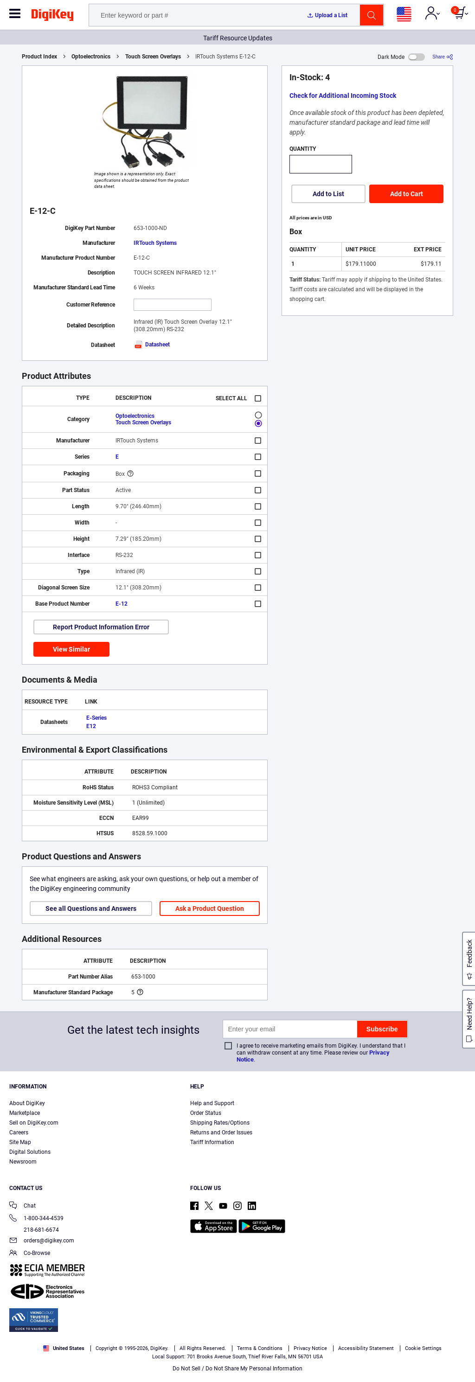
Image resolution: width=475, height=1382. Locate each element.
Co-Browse (29, 1253)
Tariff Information (212, 1142)
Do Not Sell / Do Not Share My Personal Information (237, 1368)
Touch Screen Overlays (153, 56)
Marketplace (24, 1113)
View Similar (71, 649)
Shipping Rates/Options (220, 1123)
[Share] (442, 57)
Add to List (328, 194)
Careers (18, 1132)
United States (63, 1348)
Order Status (205, 1113)
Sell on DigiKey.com (33, 1123)
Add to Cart (406, 194)
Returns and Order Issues (221, 1132)
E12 (91, 726)
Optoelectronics (90, 56)
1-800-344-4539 (36, 1219)
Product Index (39, 56)
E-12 (122, 604)
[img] (52, 16)
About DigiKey (27, 1103)
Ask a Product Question (209, 908)
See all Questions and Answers (90, 908)
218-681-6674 (34, 1230)
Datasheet (152, 344)
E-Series (96, 718)
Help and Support (212, 1103)
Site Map (20, 1142)
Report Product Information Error (101, 627)
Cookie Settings (423, 1348)
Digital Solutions (30, 1152)
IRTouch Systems (155, 243)
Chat (22, 1206)
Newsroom (23, 1161)
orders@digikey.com (41, 1241)
